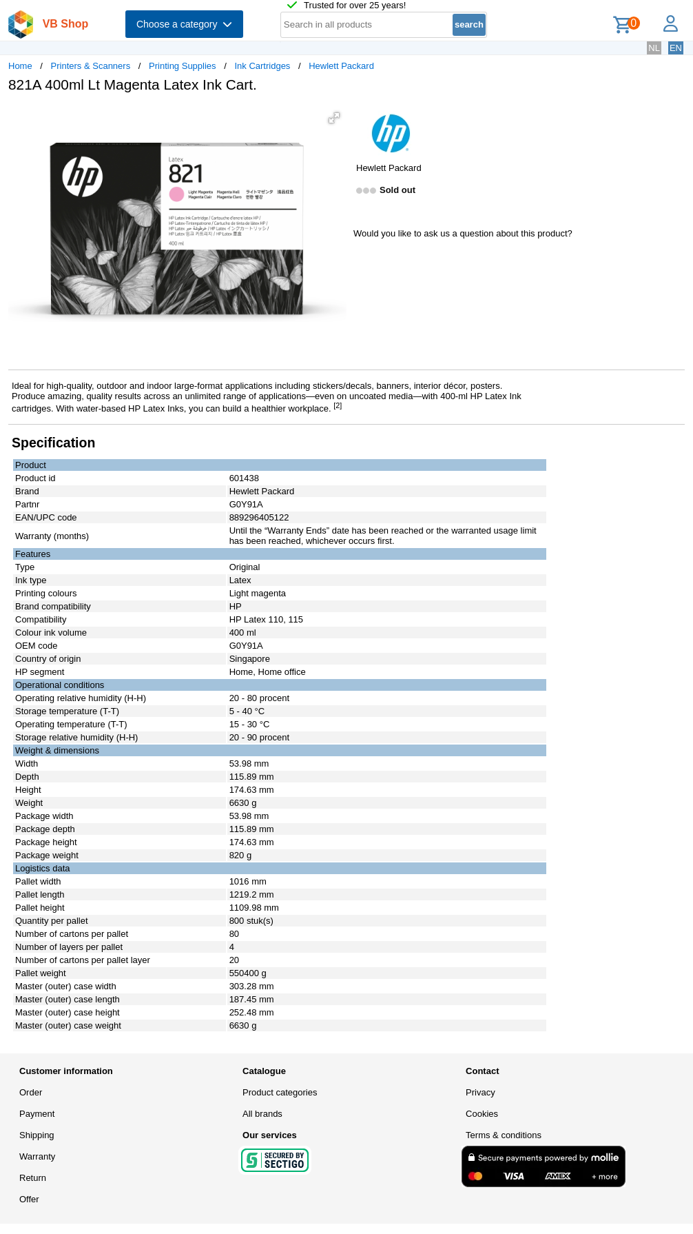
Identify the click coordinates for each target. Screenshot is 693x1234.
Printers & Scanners (91, 66)
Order (30, 1092)
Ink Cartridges (262, 66)
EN (676, 48)
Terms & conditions (503, 1135)
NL (654, 48)
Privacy (480, 1092)
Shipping (36, 1135)
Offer (29, 1199)
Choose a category (184, 24)
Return (32, 1178)
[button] (334, 118)
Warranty (37, 1156)
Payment (36, 1114)
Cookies (482, 1114)
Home (20, 66)
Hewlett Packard (341, 66)
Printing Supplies (182, 66)
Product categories (279, 1092)
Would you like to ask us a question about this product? (462, 233)
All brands (262, 1114)
